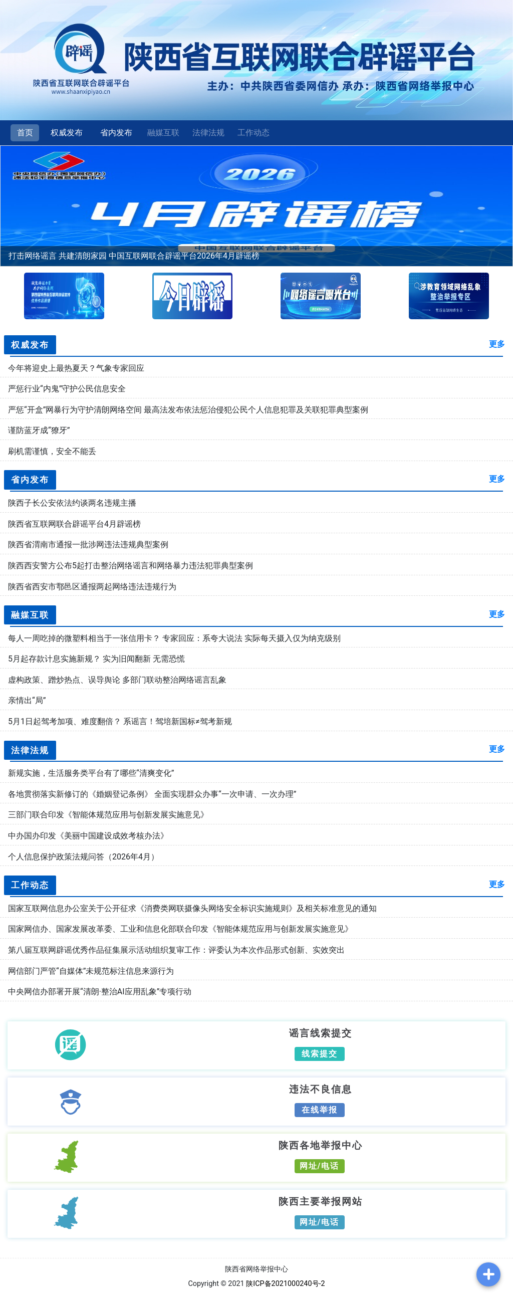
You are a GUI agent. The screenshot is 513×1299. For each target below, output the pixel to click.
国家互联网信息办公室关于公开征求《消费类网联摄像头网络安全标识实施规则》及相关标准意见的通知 (192, 908)
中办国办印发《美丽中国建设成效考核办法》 (88, 835)
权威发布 (67, 132)
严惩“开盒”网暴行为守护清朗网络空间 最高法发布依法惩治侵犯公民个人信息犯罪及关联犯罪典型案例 (188, 409)
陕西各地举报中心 (321, 1145)
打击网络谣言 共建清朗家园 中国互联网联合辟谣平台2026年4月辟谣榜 (134, 256)
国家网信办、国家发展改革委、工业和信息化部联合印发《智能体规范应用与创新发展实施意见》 (180, 929)
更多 (497, 344)
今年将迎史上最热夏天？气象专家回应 (76, 368)
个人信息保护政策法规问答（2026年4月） (83, 856)
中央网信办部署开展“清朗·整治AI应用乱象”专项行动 (99, 991)
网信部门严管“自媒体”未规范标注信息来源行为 (91, 971)
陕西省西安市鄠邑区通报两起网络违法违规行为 (92, 586)
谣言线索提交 (320, 1032)
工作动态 (253, 132)
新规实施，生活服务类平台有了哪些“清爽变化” (91, 773)
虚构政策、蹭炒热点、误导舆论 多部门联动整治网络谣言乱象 (117, 680)
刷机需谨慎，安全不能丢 (52, 451)
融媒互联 (163, 132)
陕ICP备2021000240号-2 (285, 1283)
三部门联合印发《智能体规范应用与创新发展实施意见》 (108, 814)
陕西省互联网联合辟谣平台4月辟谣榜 (74, 524)
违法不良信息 (320, 1089)
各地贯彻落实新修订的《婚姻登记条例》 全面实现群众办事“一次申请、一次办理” (152, 794)
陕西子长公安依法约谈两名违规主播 (72, 503)
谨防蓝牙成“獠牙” (39, 430)
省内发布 (116, 132)
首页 (25, 132)
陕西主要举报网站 (321, 1201)
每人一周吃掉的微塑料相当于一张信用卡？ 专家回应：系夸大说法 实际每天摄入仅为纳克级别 (174, 638)
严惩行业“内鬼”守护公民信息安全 (67, 388)
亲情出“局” (27, 700)
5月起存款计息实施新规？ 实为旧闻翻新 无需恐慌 (96, 659)
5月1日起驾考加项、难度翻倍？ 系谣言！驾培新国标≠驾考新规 (120, 721)
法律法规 (208, 132)
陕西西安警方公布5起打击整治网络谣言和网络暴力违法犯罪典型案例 (130, 565)
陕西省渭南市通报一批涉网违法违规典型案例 (88, 544)
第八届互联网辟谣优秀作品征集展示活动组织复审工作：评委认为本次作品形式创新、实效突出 (176, 950)
